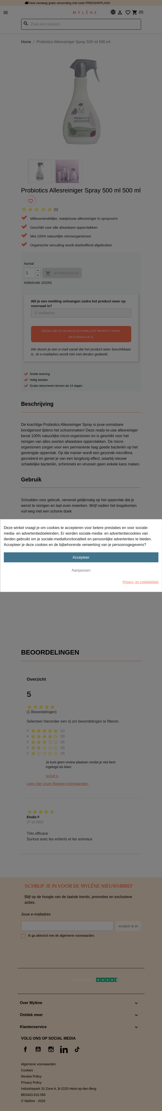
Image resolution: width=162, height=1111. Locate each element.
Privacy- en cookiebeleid (140, 582)
